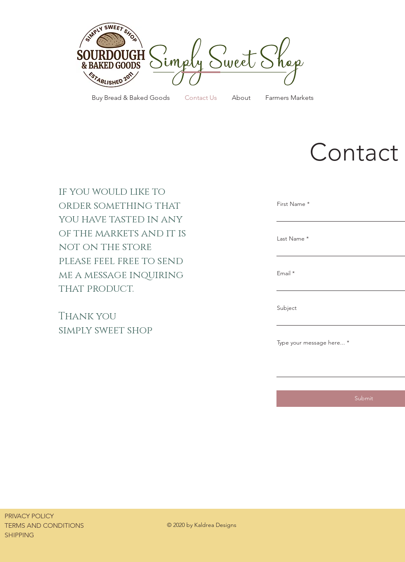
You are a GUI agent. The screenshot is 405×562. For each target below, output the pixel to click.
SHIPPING (19, 535)
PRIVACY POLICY (29, 516)
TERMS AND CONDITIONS (44, 525)
